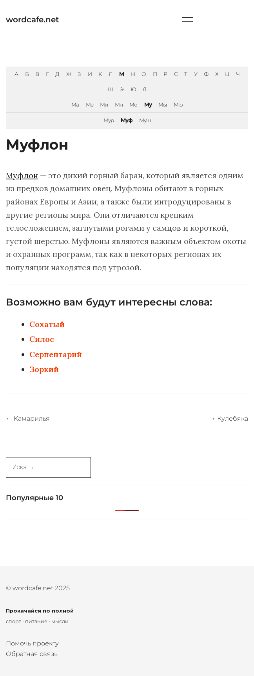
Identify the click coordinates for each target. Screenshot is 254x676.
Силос (41, 339)
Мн (119, 104)
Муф (126, 120)
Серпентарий (55, 354)
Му (148, 104)
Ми (104, 104)
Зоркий (44, 369)
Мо (133, 104)
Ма (75, 104)
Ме (89, 104)
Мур (108, 120)
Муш (145, 120)
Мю (178, 104)
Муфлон (22, 175)
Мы (162, 104)
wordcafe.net (32, 19)
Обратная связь (32, 654)
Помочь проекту (32, 643)
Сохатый (47, 324)
